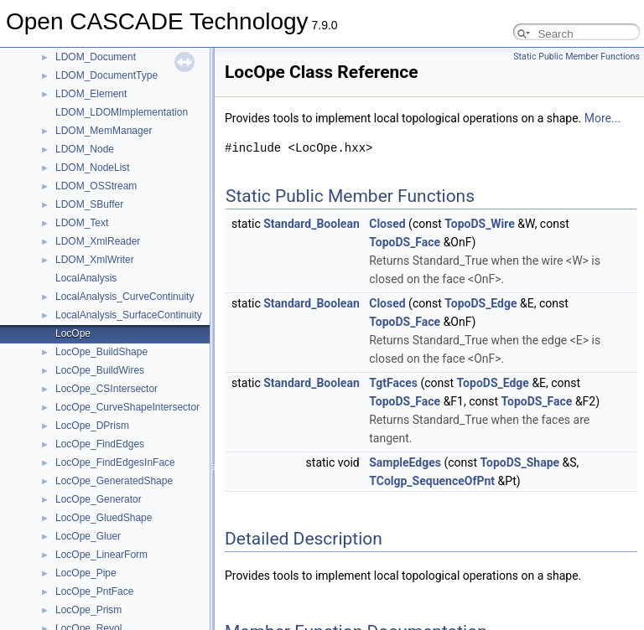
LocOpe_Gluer (88, 536)
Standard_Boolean (311, 223)
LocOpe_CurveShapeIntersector (127, 407)
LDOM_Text (81, 223)
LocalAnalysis (86, 278)
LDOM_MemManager (103, 131)
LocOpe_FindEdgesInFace (115, 462)
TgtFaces (393, 383)
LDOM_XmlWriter (94, 260)
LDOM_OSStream (96, 186)
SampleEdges (405, 462)
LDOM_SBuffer (89, 204)
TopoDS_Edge (480, 303)
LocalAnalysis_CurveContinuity (124, 296)
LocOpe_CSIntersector (106, 389)
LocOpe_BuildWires (99, 370)
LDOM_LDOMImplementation (121, 112)
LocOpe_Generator (98, 499)
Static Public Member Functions (576, 56)
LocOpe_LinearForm (101, 554)
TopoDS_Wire (479, 223)
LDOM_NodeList (92, 167)
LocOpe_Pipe (86, 573)
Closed (387, 223)
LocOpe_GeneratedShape (114, 481)
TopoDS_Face (404, 242)
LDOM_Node (84, 149)
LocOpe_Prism (88, 610)
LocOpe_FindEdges (99, 444)
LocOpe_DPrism (92, 425)
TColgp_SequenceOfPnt (432, 481)
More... (602, 118)
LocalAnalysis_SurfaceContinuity (128, 315)
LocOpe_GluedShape (103, 518)
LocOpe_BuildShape (101, 352)
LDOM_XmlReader (97, 241)
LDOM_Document (95, 57)
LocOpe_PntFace (94, 591)
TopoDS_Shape (520, 462)
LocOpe (73, 333)
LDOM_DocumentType (106, 75)
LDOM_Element (91, 94)
